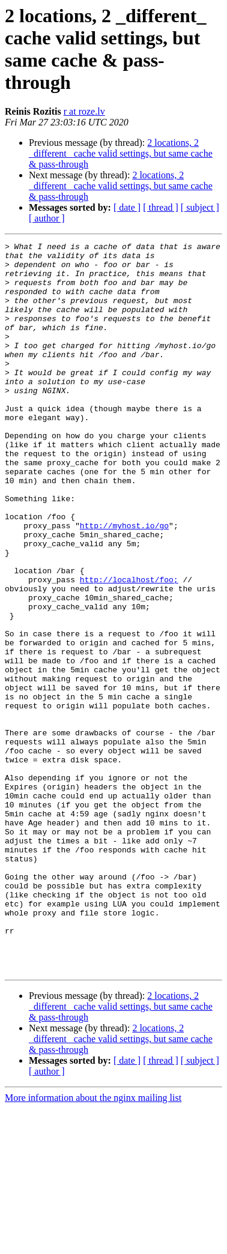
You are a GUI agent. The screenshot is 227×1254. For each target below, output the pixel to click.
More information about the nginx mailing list (93, 1243)
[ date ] (127, 207)
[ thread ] (160, 207)
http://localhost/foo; (129, 647)
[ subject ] (200, 207)
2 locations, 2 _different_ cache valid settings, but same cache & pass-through (121, 153)
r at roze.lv (84, 111)
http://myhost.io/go (124, 582)
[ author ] (47, 218)
